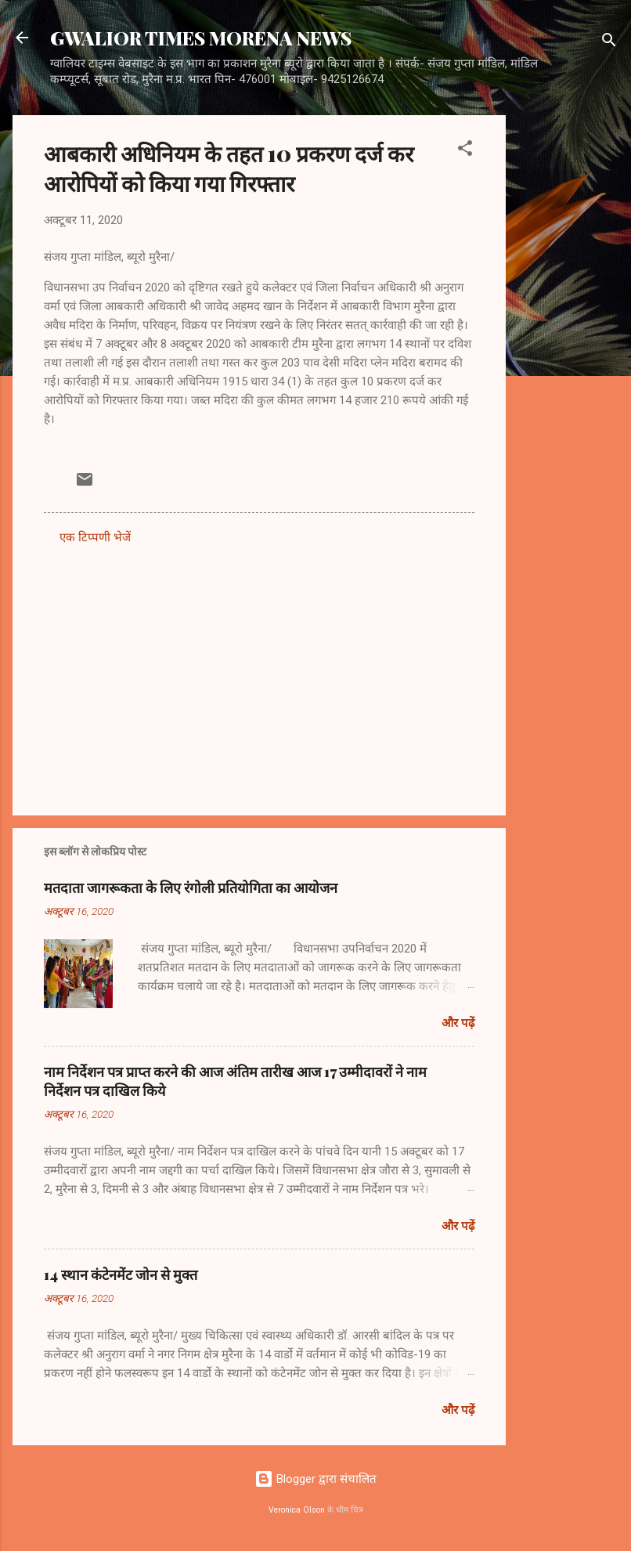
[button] (465, 151)
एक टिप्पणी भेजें (95, 537)
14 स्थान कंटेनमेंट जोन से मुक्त (120, 1274)
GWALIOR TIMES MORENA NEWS (201, 37)
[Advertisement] (568, 350)
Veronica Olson (297, 1510)
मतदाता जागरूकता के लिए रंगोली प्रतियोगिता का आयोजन (190, 887)
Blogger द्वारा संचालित (315, 1479)
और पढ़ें (458, 1023)
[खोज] (609, 43)
